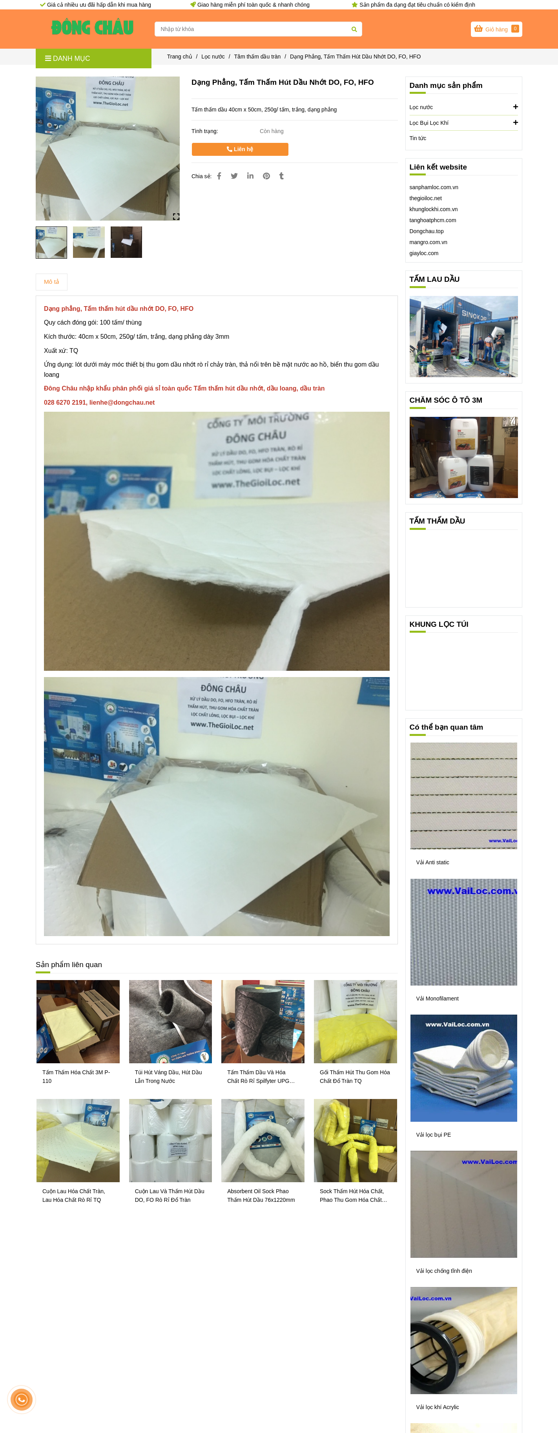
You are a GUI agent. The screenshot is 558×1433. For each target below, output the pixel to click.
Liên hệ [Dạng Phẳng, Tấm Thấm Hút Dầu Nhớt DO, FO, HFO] (240, 149)
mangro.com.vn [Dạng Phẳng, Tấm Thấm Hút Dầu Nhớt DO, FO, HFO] (428, 242)
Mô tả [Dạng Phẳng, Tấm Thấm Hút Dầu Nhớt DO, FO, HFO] (51, 281)
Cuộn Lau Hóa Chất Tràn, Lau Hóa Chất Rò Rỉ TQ (73, 1195)
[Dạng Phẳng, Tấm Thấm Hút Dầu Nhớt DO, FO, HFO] (92, 29)
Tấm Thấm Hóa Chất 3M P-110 (76, 1076)
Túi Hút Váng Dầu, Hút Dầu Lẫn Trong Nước (168, 1076)
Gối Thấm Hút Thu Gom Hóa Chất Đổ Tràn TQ (355, 1076)
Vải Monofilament (437, 998)
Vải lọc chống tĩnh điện (444, 1271)
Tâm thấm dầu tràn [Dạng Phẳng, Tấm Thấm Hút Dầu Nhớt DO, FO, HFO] (257, 56)
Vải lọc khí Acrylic (437, 1407)
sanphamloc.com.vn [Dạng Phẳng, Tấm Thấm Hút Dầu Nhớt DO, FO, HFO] (434, 187)
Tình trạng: (205, 131)
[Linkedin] (250, 176)
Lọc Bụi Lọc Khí (464, 122)
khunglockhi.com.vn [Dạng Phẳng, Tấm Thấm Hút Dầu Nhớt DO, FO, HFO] (434, 209)
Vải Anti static (432, 862)
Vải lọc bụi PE (433, 1135)
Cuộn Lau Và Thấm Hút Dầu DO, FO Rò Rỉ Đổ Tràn (169, 1195)
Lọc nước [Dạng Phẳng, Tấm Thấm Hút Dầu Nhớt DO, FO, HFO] (212, 56)
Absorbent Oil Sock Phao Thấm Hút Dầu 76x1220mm (261, 1195)
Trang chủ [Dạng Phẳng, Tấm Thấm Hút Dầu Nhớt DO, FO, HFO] (179, 56)
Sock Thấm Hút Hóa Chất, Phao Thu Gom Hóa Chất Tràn (352, 1196)
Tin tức (418, 138)
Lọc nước (464, 106)
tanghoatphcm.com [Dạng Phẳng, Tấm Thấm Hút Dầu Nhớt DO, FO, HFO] (433, 220)
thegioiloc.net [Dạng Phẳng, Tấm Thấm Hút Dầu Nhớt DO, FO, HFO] (426, 198)
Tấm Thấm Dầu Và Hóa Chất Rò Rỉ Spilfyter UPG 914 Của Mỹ (258, 1077)
